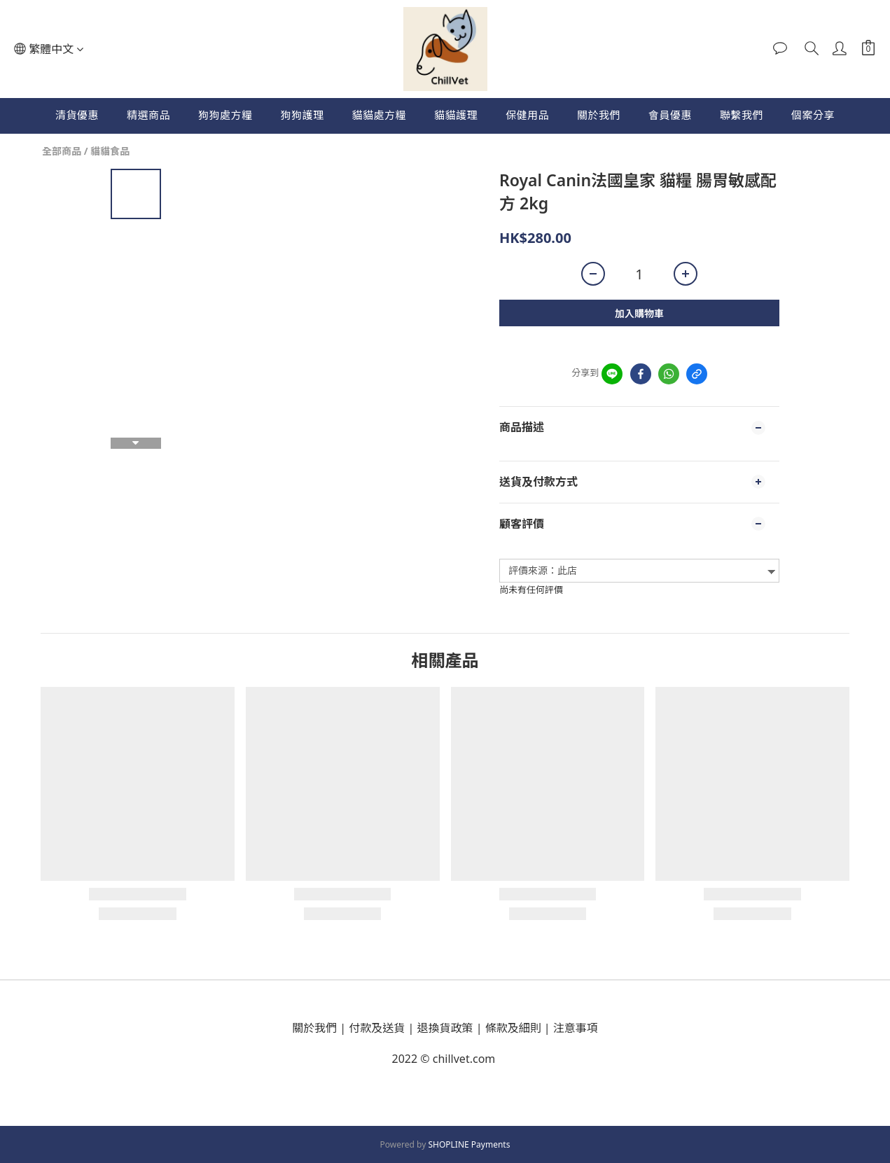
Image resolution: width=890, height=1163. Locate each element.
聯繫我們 (741, 115)
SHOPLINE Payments (469, 1144)
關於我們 (598, 115)
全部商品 (61, 151)
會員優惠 (670, 115)
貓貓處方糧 (379, 115)
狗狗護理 (302, 115)
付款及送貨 (377, 1028)
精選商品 (148, 115)
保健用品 (527, 115)
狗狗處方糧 (225, 115)
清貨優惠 (77, 115)
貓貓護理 (456, 115)
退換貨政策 (445, 1028)
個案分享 (813, 115)
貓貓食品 (110, 151)
